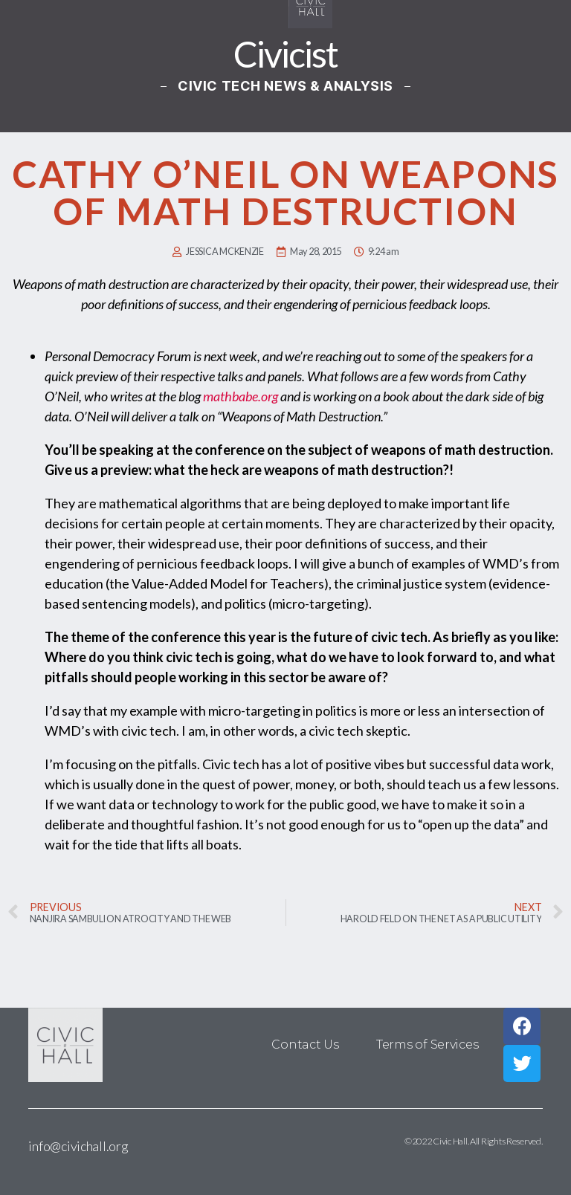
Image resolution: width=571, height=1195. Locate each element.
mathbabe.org (240, 396)
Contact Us (305, 1044)
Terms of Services (427, 1044)
